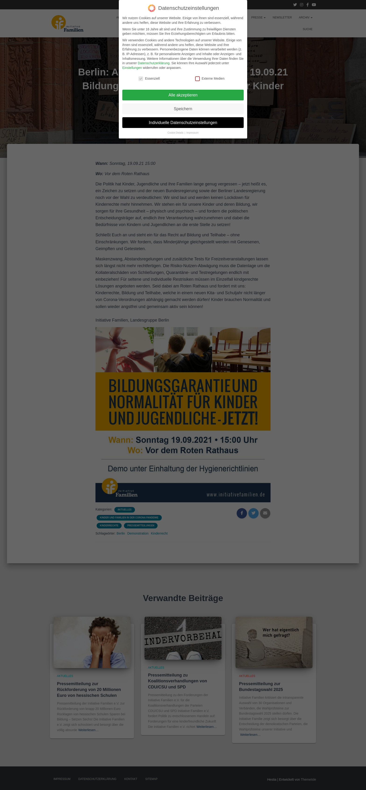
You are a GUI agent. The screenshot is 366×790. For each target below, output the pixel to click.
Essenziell (149, 76)
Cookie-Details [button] (176, 129)
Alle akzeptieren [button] (183, 92)
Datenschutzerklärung (153, 60)
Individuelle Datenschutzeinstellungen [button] (183, 119)
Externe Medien (210, 76)
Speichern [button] (183, 106)
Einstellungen (132, 65)
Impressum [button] (192, 129)
